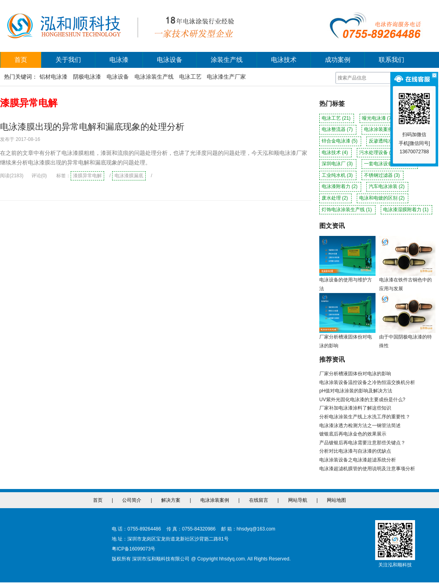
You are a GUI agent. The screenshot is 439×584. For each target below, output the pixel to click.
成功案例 (337, 59)
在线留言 (258, 500)
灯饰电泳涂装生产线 (347, 209)
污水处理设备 (377, 152)
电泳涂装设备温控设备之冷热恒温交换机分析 (367, 382)
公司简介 (131, 500)
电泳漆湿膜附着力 (406, 209)
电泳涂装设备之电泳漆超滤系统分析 (357, 460)
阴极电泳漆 (87, 76)
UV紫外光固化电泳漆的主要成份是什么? (362, 399)
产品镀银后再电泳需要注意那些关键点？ (362, 442)
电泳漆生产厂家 (226, 76)
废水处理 (335, 198)
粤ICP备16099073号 (133, 549)
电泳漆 (119, 59)
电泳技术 (284, 59)
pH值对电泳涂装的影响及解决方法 (355, 391)
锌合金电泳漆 (340, 141)
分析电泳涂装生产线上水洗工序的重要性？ (364, 417)
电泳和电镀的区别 (382, 198)
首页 (20, 59)
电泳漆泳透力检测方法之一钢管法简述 (360, 425)
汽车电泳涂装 (387, 186)
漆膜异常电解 (87, 175)
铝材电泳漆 (53, 76)
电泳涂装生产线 (154, 76)
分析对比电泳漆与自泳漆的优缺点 (355, 451)
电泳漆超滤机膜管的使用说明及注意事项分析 (367, 468)
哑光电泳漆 (378, 118)
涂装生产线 (227, 59)
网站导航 (297, 500)
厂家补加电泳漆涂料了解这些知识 (355, 408)
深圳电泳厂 (338, 163)
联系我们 (391, 59)
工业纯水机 (338, 175)
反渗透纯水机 (387, 141)
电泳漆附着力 (340, 186)
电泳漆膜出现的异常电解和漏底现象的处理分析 (92, 127)
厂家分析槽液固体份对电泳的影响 (355, 373)
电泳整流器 (338, 129)
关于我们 (68, 59)
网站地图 (336, 500)
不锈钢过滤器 (382, 175)
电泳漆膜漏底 (129, 175)
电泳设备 (169, 59)
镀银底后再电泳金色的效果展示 (352, 434)
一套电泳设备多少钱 (389, 163)
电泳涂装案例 (382, 129)
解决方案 (170, 500)
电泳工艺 (190, 76)
